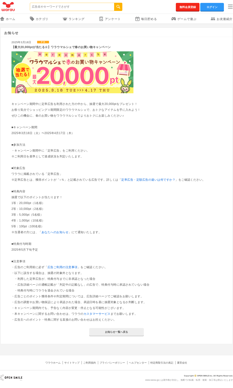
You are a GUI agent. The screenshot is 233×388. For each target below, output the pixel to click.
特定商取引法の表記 (161, 362)
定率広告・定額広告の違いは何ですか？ (148, 179)
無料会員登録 (187, 7)
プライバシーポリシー (112, 362)
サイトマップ (72, 362)
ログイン (212, 7)
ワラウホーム (53, 362)
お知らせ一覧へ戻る (116, 331)
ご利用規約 (89, 362)
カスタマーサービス (97, 313)
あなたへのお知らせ (55, 232)
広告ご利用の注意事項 (63, 267)
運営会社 (182, 362)
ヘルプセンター (138, 362)
